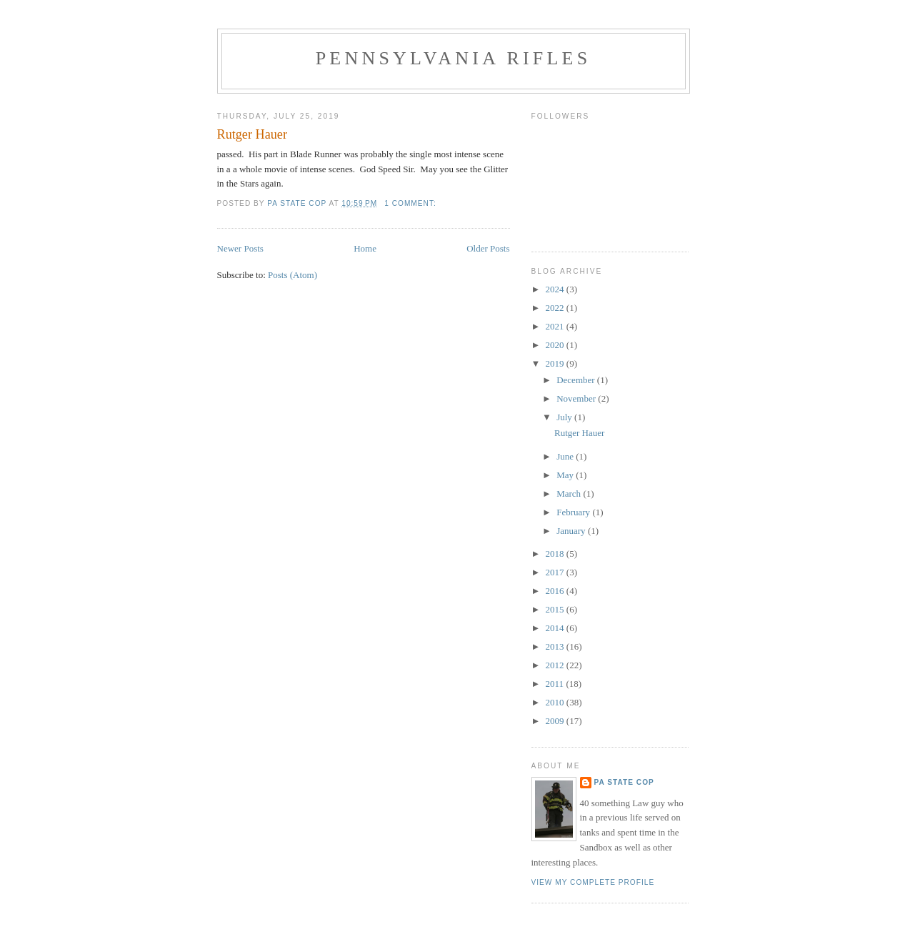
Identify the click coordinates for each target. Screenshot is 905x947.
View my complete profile (593, 882)
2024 (556, 289)
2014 (556, 628)
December (576, 380)
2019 (556, 363)
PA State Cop (624, 782)
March (569, 493)
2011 (556, 683)
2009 (556, 720)
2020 (556, 344)
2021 (556, 326)
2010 (556, 702)
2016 (556, 590)
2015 (556, 609)
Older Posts (487, 248)
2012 (556, 665)
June (566, 456)
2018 (556, 553)
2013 (556, 646)
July (565, 417)
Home (365, 248)
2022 (556, 307)
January (572, 530)
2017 (556, 572)
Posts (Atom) (292, 274)
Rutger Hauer (252, 134)
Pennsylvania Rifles (453, 58)
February (574, 512)
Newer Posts (240, 248)
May (566, 475)
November (577, 398)
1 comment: (411, 203)
